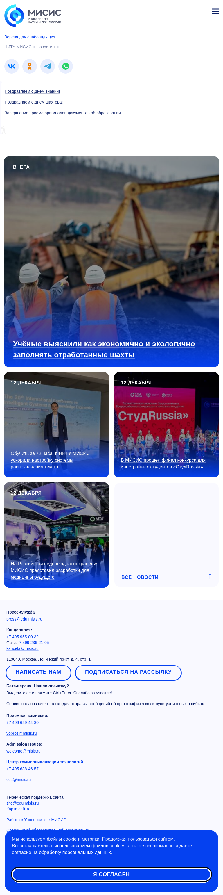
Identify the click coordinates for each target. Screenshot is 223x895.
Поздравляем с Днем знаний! (32, 91)
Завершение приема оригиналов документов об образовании (63, 112)
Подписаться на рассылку (128, 672)
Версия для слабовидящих (29, 37)
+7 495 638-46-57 (22, 768)
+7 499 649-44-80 (22, 722)
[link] (11, 66)
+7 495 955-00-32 (22, 636)
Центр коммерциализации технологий (44, 761)
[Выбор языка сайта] (188, 10)
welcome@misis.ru (23, 751)
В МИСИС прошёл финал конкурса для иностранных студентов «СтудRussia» (163, 463)
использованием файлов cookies (90, 845)
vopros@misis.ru (21, 733)
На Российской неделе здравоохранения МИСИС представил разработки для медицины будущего (55, 570)
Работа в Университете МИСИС (36, 819)
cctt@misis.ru (18, 779)
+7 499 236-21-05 (33, 642)
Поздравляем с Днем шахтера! (34, 102)
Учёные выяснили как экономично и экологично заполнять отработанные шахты (104, 349)
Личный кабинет (201, 10)
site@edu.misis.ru (22, 803)
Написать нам (38, 672)
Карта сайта (17, 809)
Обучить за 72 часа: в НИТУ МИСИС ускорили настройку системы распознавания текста (50, 460)
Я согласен (111, 874)
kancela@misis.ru (22, 648)
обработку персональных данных (75, 852)
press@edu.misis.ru (24, 619)
